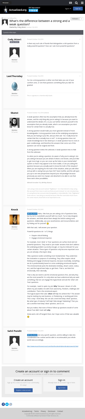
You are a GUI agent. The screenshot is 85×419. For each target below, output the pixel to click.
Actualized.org (27, 411)
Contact (60, 411)
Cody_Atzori (21, 27)
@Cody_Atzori (32, 214)
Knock (14, 209)
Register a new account (23, 390)
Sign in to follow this (9, 18)
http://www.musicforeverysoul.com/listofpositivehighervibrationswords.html (52, 346)
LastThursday (14, 76)
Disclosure (51, 411)
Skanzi (14, 112)
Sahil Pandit (15, 330)
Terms (36, 411)
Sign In (68, 9)
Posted (35, 39)
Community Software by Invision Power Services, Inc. (42, 416)
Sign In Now (61, 388)
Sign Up (77, 9)
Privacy (43, 411)
